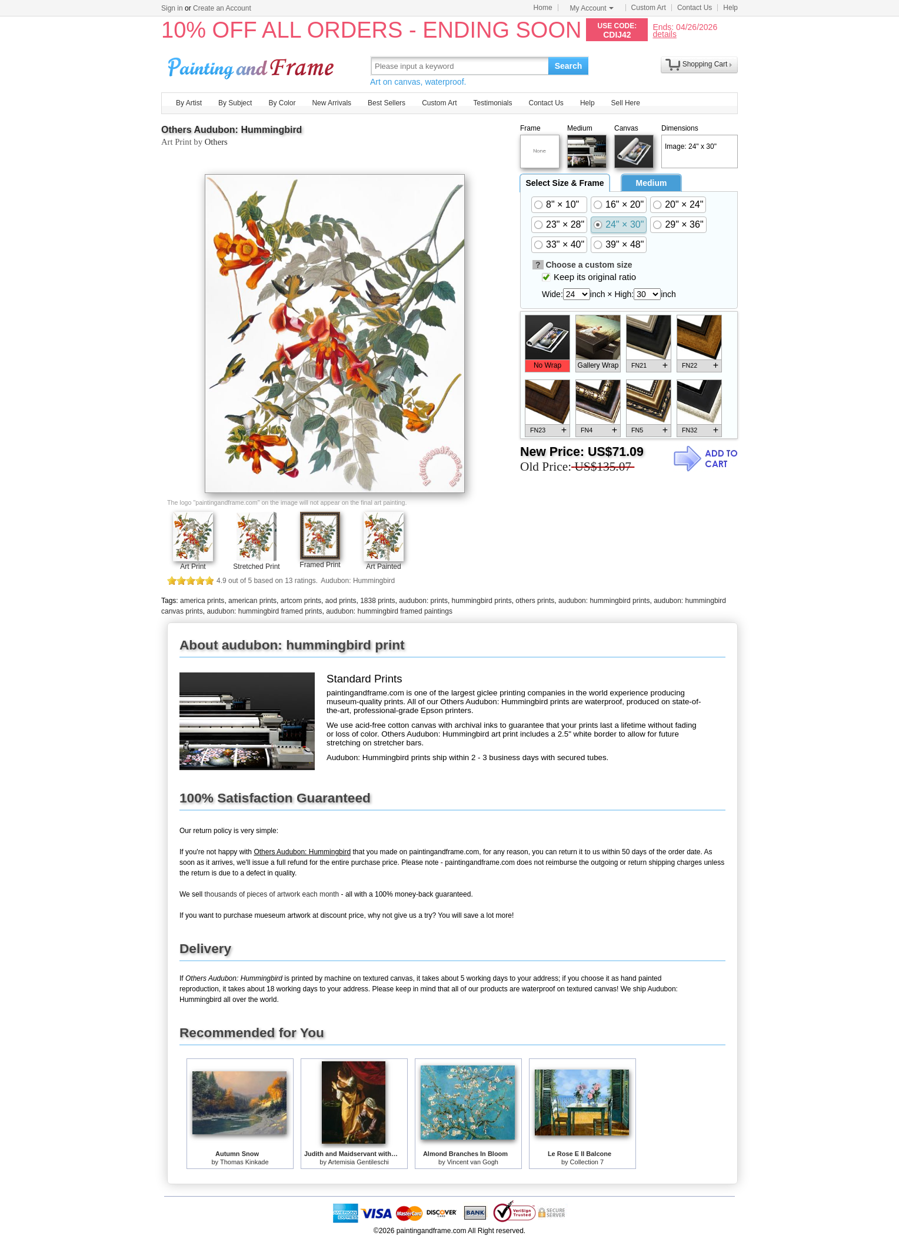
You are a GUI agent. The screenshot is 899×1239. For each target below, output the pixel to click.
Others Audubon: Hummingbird (231, 130)
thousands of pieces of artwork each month (271, 894)
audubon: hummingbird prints (604, 601)
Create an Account (222, 8)
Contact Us (694, 8)
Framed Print (319, 565)
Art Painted (383, 566)
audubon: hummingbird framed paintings (389, 611)
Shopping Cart (705, 64)
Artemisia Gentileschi (358, 1161)
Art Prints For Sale (252, 65)
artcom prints (301, 601)
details (664, 34)
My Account (592, 8)
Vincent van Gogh (472, 1161)
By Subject (235, 103)
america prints (202, 601)
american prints (252, 601)
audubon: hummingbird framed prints (264, 611)
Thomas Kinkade (244, 1161)
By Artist (189, 103)
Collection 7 (587, 1161)
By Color (281, 103)
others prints (534, 601)
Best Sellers (386, 103)
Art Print (192, 566)
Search (568, 66)
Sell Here (625, 103)
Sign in (172, 8)
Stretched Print (256, 566)
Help (730, 8)
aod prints (341, 601)
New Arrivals (331, 103)
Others (216, 141)
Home (543, 8)
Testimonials (492, 103)
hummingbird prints (482, 601)
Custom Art (648, 8)
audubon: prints (423, 601)
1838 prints (377, 601)
